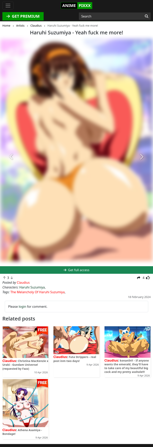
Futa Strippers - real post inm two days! (74, 359)
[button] (11, 157)
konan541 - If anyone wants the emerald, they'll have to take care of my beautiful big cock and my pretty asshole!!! (126, 366)
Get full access (76, 270)
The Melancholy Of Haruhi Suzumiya (37, 292)
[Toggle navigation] (8, 6)
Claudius (9, 361)
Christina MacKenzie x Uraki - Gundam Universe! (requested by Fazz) (25, 364)
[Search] (146, 16)
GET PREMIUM (23, 16)
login (22, 306)
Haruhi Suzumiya (32, 287)
